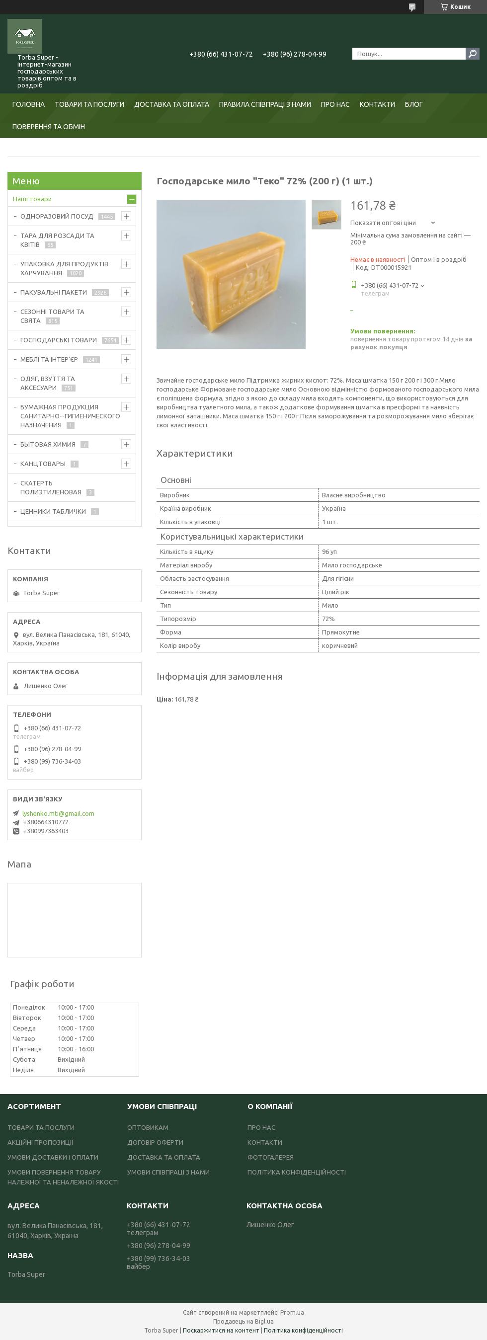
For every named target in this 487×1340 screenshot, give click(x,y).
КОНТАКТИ (377, 104)
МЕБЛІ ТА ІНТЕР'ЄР (49, 359)
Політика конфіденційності (303, 1330)
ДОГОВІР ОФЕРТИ (155, 1142)
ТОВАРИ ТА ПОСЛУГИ (89, 104)
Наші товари (32, 198)
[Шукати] (473, 54)
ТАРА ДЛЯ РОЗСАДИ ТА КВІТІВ (57, 240)
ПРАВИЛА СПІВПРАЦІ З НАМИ (265, 104)
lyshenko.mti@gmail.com (58, 813)
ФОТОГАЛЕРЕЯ (270, 1157)
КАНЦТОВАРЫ (43, 463)
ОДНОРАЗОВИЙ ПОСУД (56, 216)
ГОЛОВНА (28, 104)
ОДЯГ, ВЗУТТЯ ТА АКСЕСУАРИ (47, 383)
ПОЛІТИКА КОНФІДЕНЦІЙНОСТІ (296, 1172)
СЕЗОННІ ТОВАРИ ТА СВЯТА (52, 316)
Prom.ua (292, 1312)
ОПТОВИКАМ (147, 1127)
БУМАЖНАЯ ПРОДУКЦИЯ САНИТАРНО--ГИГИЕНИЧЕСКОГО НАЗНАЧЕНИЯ (70, 415)
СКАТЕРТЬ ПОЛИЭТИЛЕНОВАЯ (50, 487)
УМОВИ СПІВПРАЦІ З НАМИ (168, 1172)
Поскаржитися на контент (221, 1330)
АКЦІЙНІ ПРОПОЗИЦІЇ (40, 1142)
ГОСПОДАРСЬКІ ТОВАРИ (58, 339)
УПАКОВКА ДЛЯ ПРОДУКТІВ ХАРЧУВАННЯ (64, 268)
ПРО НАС (335, 104)
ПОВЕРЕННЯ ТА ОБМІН (48, 127)
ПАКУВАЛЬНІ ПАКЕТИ (53, 292)
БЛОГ (414, 104)
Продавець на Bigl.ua (243, 1321)
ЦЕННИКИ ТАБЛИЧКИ (53, 511)
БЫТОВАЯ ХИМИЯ (48, 444)
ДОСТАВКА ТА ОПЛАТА (171, 104)
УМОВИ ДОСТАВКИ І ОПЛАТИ (52, 1157)
